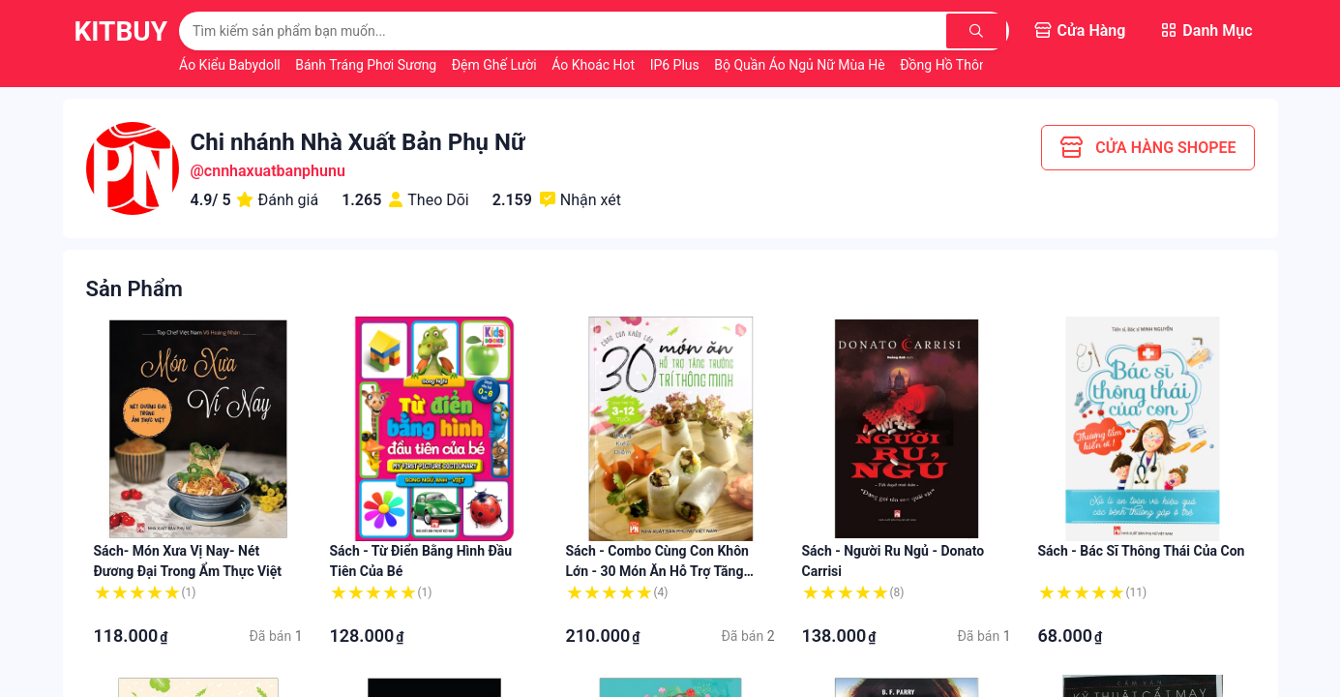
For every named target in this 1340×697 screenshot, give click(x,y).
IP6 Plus (676, 65)
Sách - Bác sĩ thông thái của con (1141, 551)
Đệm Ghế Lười (496, 65)
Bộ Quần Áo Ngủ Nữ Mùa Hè (801, 65)
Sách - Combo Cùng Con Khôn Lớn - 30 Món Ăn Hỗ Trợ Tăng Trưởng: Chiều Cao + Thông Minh (666, 571)
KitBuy (121, 31)
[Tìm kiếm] (977, 31)
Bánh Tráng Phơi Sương (367, 65)
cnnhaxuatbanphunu (274, 171)
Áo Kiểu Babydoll (231, 65)
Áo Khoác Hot (594, 65)
